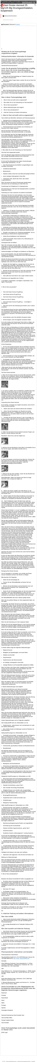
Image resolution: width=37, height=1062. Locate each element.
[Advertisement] (18, 37)
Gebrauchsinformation (10, 16)
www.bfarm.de (31, 867)
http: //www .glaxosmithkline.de (21, 958)
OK (34, 2)
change (18, 24)
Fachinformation (8, 20)
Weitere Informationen (27, 2)
